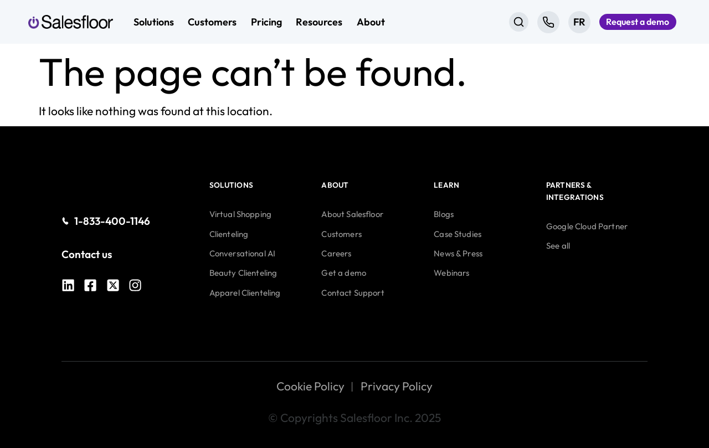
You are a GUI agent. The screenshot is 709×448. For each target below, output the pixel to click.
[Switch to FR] (566, 22)
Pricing (266, 22)
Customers (212, 22)
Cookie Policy (310, 386)
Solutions (153, 22)
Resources (319, 22)
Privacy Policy (397, 386)
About (371, 22)
